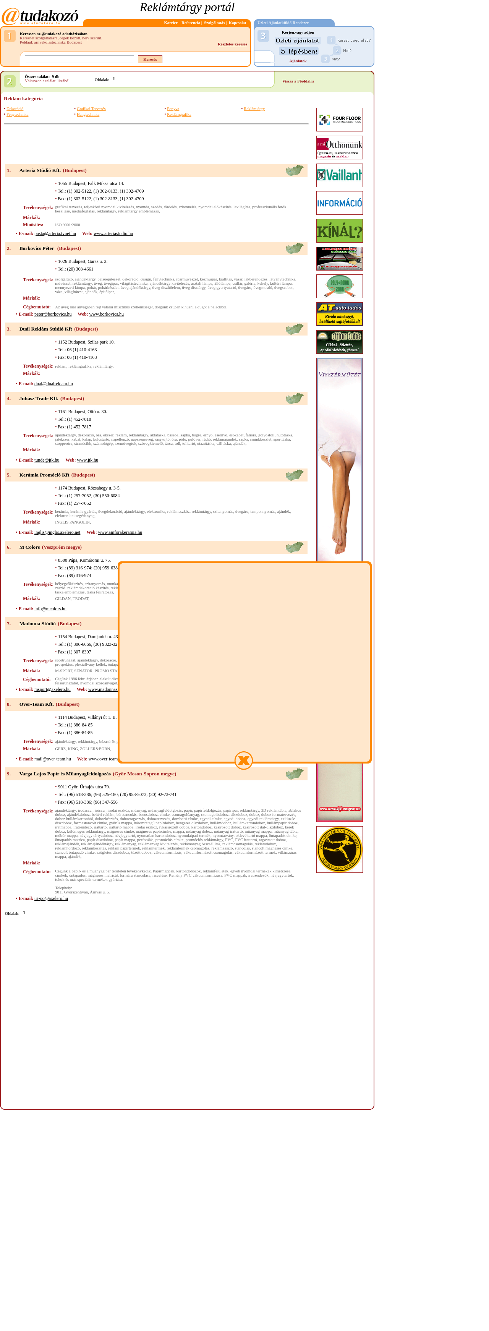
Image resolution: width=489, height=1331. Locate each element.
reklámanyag (125, 844)
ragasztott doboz (272, 840)
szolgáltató (64, 279)
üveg (98, 283)
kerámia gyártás (83, 511)
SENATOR (83, 671)
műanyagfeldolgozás (165, 810)
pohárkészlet (108, 287)
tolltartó (188, 443)
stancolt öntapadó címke (75, 852)
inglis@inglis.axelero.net (57, 532)
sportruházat (65, 660)
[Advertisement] (156, 144)
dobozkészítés (106, 819)
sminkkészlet (261, 439)
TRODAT (80, 599)
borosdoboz (148, 814)
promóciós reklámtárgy (204, 840)
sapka (243, 439)
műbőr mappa (66, 835)
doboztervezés (158, 819)
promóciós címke (169, 840)
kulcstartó (101, 439)
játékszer (62, 439)
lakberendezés (255, 279)
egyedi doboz (234, 819)
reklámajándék (225, 439)
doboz (254, 814)
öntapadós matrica (70, 840)
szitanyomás (223, 511)
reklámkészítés (94, 848)
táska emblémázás (69, 592)
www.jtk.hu (87, 460)
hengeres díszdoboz (192, 823)
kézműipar (208, 279)
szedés (156, 207)
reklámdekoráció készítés (87, 588)
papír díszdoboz (100, 840)
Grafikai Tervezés (91, 109)
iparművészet (187, 279)
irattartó (100, 827)
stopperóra (63, 443)
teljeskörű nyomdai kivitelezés (109, 207)
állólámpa (222, 283)
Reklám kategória (23, 98)
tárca (169, 443)
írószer (100, 810)
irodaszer (85, 810)
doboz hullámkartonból (74, 819)
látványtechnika (282, 279)
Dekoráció (14, 109)
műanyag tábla (285, 831)
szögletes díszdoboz (113, 852)
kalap (86, 439)
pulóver (194, 439)
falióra (251, 435)
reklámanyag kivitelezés (158, 844)
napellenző (120, 439)
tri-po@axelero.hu (51, 898)
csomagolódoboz (214, 814)
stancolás (242, 848)
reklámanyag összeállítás (200, 844)
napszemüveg (142, 439)
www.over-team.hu (106, 759)
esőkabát (236, 435)
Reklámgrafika (179, 114)
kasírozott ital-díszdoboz (263, 827)
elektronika (156, 511)
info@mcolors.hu (50, 608)
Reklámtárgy (254, 109)
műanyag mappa (258, 831)
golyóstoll (266, 435)
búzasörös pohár (112, 741)
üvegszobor (283, 287)
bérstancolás (127, 814)
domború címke (185, 819)
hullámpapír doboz (282, 823)
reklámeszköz (178, 511)
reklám (60, 366)
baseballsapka (178, 435)
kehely (262, 283)
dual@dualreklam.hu (53, 383)
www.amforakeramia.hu (120, 532)
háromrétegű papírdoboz (154, 823)
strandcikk (82, 443)
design (146, 279)
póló (182, 439)
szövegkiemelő (150, 443)
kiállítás (225, 279)
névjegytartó (125, 835)
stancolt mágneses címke (272, 848)
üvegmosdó (262, 287)
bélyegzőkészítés (69, 584)
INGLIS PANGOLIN (72, 522)
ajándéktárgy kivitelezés (169, 283)
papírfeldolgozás (207, 810)
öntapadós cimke (282, 835)
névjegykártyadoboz (95, 835)
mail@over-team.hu (52, 759)
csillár (238, 283)
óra (98, 435)
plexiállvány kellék (90, 664)
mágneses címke (120, 831)
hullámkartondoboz (249, 823)
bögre (196, 435)
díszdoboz (239, 814)
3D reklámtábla (274, 810)
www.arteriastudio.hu (113, 233)
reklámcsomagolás (237, 844)
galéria (249, 283)
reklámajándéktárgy (97, 844)
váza (59, 292)
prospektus (64, 664)
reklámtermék (153, 848)
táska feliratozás (100, 592)
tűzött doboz (141, 852)
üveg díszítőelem (166, 287)
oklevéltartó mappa (251, 835)
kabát (75, 439)
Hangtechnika (88, 114)
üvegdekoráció (110, 511)
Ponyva (173, 109)
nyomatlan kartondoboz (156, 835)
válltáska (223, 443)
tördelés (170, 207)
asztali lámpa (201, 283)
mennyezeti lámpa (70, 287)
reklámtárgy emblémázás (138, 211)
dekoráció (130, 279)
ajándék (91, 292)
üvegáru (244, 287)
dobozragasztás (132, 819)
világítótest (74, 292)
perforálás (145, 840)
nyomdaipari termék (194, 835)
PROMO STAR (107, 671)
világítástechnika (133, 283)
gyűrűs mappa (120, 823)
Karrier (171, 23)
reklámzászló (222, 848)
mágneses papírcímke (153, 831)
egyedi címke (211, 819)
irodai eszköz (119, 810)
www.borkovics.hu (106, 314)
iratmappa (63, 827)
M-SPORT (63, 671)
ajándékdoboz (78, 814)
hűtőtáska (284, 435)
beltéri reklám (103, 814)
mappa (178, 831)
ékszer (108, 435)
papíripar (230, 810)
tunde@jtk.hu (46, 460)
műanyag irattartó (228, 831)
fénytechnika (163, 279)
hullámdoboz (221, 823)
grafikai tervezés (68, 207)
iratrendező (82, 827)
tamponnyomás (262, 511)
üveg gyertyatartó (221, 287)
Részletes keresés (232, 44)
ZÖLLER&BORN (95, 749)
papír (188, 810)
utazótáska (205, 443)
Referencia (190, 23)
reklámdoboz (265, 844)
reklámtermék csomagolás (188, 848)
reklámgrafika (79, 366)
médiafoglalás (83, 211)
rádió (206, 439)
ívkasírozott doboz (174, 827)
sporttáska (282, 439)
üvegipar (111, 283)
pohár (91, 287)
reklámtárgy (106, 211)
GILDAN (63, 599)
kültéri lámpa (281, 283)
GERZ (60, 749)
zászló (60, 588)
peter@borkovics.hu (52, 314)
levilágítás (241, 207)
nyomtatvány (222, 835)
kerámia (61, 511)
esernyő (221, 435)
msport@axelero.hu (52, 689)
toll (177, 443)
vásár (238, 279)
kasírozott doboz (227, 827)
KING (73, 749)
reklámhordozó (67, 848)
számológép (103, 443)
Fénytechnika (17, 114)
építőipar (106, 292)
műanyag (138, 810)
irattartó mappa (121, 827)
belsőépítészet (108, 279)
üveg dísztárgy (194, 287)
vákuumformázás (167, 852)
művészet (62, 283)
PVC (229, 840)
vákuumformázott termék (255, 852)
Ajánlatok (298, 61)
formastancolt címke (90, 823)
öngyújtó (162, 439)
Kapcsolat (237, 23)
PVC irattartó (246, 840)
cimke (165, 814)
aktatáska (157, 435)
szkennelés (187, 207)
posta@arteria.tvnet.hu (55, 233)
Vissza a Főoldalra (298, 81)
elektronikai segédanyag (74, 516)
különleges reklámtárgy (86, 831)
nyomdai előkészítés (215, 207)
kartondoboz (201, 827)
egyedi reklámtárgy (263, 819)
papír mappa (125, 840)
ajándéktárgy (85, 279)
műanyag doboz (199, 831)
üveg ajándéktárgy (136, 287)
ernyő (207, 435)
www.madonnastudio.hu (110, 689)
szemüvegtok (125, 443)
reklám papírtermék (124, 848)
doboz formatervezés (278, 814)
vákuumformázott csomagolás (207, 852)
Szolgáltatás (214, 23)
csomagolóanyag (185, 814)
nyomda (142, 207)
